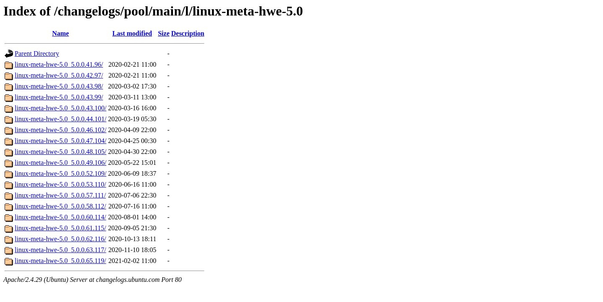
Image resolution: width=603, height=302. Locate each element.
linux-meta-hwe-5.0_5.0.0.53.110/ (60, 184)
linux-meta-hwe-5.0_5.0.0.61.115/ (60, 228)
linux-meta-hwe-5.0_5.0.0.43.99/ (59, 97)
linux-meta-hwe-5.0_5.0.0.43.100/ (60, 108)
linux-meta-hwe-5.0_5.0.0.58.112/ (60, 206)
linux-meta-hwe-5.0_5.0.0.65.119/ (60, 260)
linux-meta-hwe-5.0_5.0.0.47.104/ (60, 140)
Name (60, 33)
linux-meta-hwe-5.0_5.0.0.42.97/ (59, 75)
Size (164, 33)
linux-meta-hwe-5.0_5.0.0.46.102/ (60, 129)
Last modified (132, 33)
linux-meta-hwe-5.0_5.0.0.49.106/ (60, 162)
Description (187, 33)
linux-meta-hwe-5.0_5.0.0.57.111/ (60, 195)
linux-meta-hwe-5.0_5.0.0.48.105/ (60, 151)
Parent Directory (37, 53)
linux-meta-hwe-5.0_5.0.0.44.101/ (60, 118)
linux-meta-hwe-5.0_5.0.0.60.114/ (60, 217)
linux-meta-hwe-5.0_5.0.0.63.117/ (60, 249)
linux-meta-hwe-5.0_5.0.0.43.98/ (59, 86)
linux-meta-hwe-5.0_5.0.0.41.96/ (59, 64)
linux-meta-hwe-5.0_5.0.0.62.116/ (60, 238)
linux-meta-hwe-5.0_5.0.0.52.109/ (60, 173)
